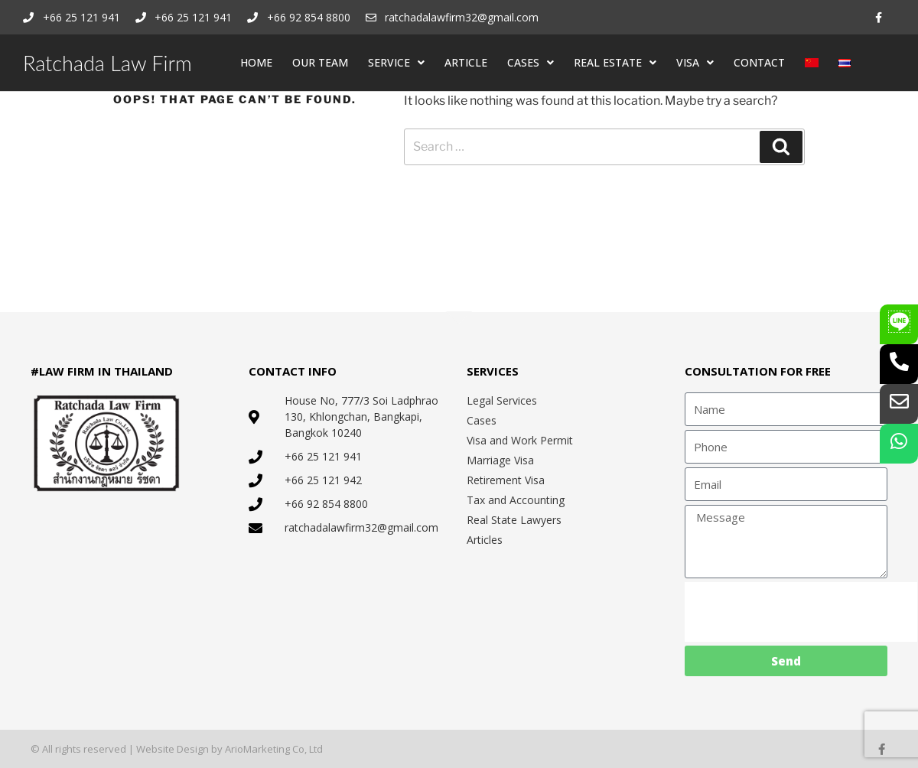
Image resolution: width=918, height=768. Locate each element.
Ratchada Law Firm (107, 63)
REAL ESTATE (615, 63)
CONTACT (759, 62)
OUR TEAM (320, 62)
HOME (256, 62)
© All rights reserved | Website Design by (128, 749)
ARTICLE (465, 62)
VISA (695, 63)
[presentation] (801, 612)
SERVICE (396, 63)
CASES (530, 63)
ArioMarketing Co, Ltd (274, 749)
